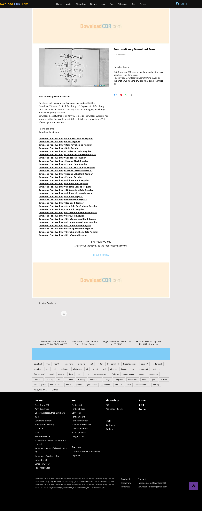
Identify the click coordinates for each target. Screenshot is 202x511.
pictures (113, 369)
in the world (68, 364)
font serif (118, 384)
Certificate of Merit (43, 420)
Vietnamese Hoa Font (82, 424)
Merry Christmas (40, 390)
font (91, 364)
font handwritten (142, 384)
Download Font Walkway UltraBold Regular (61, 215)
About (142, 400)
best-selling (153, 374)
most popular (95, 379)
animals (164, 379)
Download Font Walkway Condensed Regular (62, 157)
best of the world (129, 364)
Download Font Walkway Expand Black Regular (63, 160)
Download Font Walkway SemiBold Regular (61, 209)
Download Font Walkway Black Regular (59, 141)
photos (141, 374)
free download (113, 364)
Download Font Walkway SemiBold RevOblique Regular (68, 206)
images (124, 369)
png (78, 374)
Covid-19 (39, 428)
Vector (39, 400)
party (43, 384)
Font (75, 400)
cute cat (61, 374)
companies (119, 379)
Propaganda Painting (44, 424)
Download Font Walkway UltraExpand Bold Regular (66, 228)
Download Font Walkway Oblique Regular (61, 196)
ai (87, 369)
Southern (60, 412)
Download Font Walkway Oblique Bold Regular (63, 183)
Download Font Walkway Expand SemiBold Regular (65, 170)
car (35, 384)
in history (81, 379)
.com (24, 4)
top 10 (56, 364)
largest (95, 369)
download (38, 364)
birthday (49, 379)
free (48, 364)
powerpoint (143, 369)
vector (100, 364)
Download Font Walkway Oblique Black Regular (64, 180)
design (107, 379)
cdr (47, 369)
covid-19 (144, 364)
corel (87, 374)
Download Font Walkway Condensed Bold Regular (65, 151)
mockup (156, 384)
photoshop (77, 369)
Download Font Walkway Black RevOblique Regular (66, 138)
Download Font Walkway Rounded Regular (61, 202)
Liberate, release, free (45, 412)
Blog (141, 404)
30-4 (37, 416)
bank (129, 384)
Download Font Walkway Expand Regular (60, 177)
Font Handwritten (80, 420)
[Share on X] (131, 95)
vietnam (55, 390)
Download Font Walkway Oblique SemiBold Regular (66, 190)
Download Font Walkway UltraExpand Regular (63, 235)
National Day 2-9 (42, 436)
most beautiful (55, 384)
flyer (59, 379)
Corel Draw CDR (42, 405)
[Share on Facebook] (115, 95)
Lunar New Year (42, 464)
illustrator (38, 379)
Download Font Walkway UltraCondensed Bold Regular (68, 219)
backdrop (37, 369)
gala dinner (106, 384)
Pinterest (125, 486)
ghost (154, 379)
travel (51, 374)
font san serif (39, 374)
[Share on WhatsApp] (126, 95)
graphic (79, 384)
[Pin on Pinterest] (120, 95)
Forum (142, 409)
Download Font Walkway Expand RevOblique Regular (67, 167)
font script (156, 369)
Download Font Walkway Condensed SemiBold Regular (67, 154)
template (81, 364)
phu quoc (69, 379)
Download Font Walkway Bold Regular (59, 148)
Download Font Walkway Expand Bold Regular (63, 164)
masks (68, 384)
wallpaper (64, 369)
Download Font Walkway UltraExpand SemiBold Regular (68, 231)
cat (133, 369)
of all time (115, 374)
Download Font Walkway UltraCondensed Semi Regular (68, 222)
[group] (101, 327)
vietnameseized (100, 374)
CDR (17, 4)
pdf (54, 369)
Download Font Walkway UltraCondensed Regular (65, 225)
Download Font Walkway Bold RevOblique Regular (65, 144)
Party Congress (42, 409)
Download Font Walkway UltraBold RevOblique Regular (68, 212)
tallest (144, 379)
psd (104, 369)
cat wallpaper (128, 374)
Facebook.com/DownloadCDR (151, 482)
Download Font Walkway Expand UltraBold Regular (66, 173)
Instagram (126, 482)
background (157, 364)
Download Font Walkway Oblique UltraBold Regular (66, 193)
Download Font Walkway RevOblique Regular (63, 199)
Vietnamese (132, 379)
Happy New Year (42, 467)
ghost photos (92, 384)
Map (37, 432)
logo (71, 374)
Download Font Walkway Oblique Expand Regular (65, 186)
